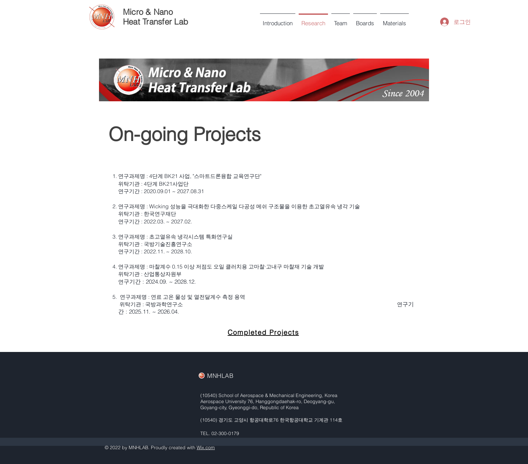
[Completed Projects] (263, 332)
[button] (341, 20)
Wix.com (206, 447)
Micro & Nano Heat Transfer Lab (155, 17)
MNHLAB (220, 376)
